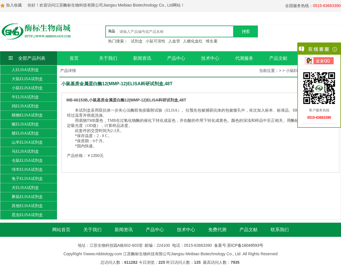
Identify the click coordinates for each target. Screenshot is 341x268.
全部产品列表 (31, 58)
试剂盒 (137, 41)
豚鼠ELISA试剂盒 (27, 197)
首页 (74, 58)
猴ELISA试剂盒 (25, 124)
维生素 (212, 41)
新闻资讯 (142, 58)
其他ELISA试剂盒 (27, 206)
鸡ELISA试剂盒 (25, 106)
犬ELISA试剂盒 (25, 188)
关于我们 (108, 58)
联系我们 (280, 229)
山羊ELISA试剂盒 (27, 142)
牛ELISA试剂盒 (25, 97)
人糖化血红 (193, 41)
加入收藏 (14, 5)
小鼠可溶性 (155, 41)
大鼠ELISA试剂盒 (27, 79)
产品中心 (176, 58)
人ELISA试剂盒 (25, 70)
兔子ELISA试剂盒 (27, 178)
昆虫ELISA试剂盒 (27, 215)
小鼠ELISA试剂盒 (27, 88)
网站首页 (61, 229)
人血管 (174, 41)
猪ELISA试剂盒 (25, 133)
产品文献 (278, 58)
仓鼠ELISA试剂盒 (27, 160)
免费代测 (217, 229)
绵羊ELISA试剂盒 (27, 169)
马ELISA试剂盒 (25, 151)
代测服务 (244, 58)
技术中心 (210, 58)
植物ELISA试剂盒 (27, 115)
